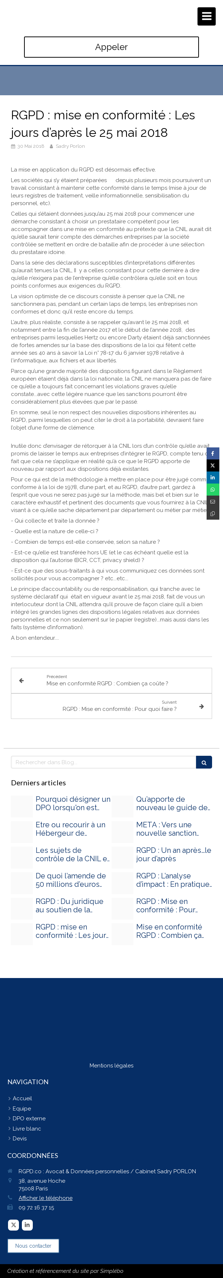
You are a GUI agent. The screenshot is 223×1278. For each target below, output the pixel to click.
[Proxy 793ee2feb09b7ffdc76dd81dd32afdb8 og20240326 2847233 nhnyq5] (22, 832)
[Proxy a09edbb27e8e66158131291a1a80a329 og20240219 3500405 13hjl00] (22, 858)
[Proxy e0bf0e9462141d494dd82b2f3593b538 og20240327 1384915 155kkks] (122, 806)
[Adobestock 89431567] (122, 858)
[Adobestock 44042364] (22, 909)
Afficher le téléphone (46, 1198)
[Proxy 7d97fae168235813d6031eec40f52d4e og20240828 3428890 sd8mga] (22, 806)
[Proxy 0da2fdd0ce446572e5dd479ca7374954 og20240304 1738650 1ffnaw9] (122, 832)
